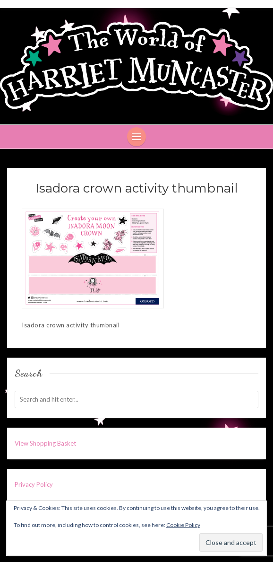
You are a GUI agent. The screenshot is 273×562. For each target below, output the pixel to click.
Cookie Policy (183, 524)
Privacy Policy (34, 484)
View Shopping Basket (45, 443)
